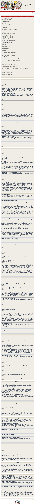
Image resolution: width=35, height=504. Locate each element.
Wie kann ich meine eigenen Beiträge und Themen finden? (9, 66)
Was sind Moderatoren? (5, 51)
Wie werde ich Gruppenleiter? (5, 53)
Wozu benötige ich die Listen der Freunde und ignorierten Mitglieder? (11, 60)
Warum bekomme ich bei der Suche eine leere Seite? (8, 65)
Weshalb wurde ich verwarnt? (5, 38)
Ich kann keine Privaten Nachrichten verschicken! (8, 57)
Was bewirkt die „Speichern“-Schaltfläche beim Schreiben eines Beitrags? (11, 39)
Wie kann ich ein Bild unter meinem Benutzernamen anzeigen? (10, 29)
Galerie (16, 10)
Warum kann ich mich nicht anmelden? (7, 18)
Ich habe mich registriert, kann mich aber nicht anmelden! (9, 22)
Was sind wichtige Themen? (5, 47)
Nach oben (2, 85)
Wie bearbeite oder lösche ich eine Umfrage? (7, 36)
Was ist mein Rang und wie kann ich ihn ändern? (8, 30)
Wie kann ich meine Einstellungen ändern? (7, 26)
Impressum (12, 10)
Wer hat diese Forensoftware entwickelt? (7, 74)
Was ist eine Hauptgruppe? (5, 54)
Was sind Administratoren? (5, 50)
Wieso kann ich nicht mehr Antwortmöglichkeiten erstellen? (9, 35)
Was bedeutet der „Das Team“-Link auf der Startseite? (9, 55)
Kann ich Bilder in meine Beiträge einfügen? (7, 45)
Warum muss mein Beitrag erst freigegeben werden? (8, 40)
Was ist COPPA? (4, 23)
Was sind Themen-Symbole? (5, 48)
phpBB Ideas (11, 483)
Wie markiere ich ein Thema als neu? (6, 41)
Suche (21, 10)
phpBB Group (22, 476)
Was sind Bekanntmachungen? (6, 46)
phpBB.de (5, 479)
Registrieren (18, 10)
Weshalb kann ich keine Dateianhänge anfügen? (8, 37)
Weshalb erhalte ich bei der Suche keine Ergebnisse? (9, 64)
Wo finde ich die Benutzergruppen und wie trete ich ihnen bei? (10, 52)
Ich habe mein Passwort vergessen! (6, 21)
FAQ (10, 10)
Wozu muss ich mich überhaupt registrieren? (7, 19)
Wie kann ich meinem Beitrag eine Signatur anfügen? (8, 34)
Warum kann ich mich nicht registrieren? (7, 24)
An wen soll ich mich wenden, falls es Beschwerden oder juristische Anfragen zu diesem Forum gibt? (15, 75)
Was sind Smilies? (4, 44)
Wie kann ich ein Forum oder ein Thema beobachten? (9, 69)
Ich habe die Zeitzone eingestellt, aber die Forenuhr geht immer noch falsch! (11, 28)
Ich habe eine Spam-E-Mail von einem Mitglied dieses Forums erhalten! (11, 58)
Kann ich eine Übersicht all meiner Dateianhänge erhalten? (9, 72)
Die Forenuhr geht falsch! (5, 27)
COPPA (16, 112)
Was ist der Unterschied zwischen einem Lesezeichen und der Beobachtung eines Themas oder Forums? (15, 68)
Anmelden (24, 10)
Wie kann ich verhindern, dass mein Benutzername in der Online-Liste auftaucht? (12, 20)
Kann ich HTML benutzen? (5, 43)
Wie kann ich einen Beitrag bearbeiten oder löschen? (8, 33)
